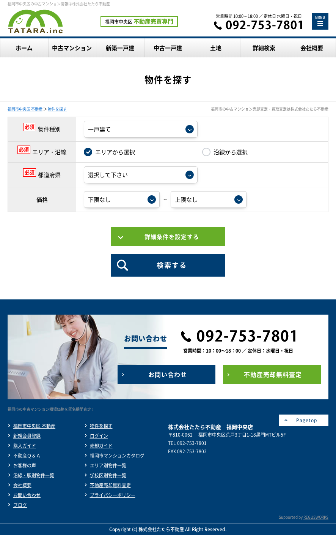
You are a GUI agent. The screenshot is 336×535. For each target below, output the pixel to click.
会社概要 (22, 485)
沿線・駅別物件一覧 (33, 475)
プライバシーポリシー (112, 495)
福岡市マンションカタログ (117, 455)
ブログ (20, 505)
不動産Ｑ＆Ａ (27, 455)
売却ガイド (101, 445)
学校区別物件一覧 (108, 475)
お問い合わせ (27, 495)
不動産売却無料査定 (110, 485)
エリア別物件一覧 (108, 465)
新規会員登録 (27, 435)
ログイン (99, 435)
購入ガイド (24, 445)
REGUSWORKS (315, 517)
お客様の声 (24, 465)
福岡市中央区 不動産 (25, 109)
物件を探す (57, 109)
